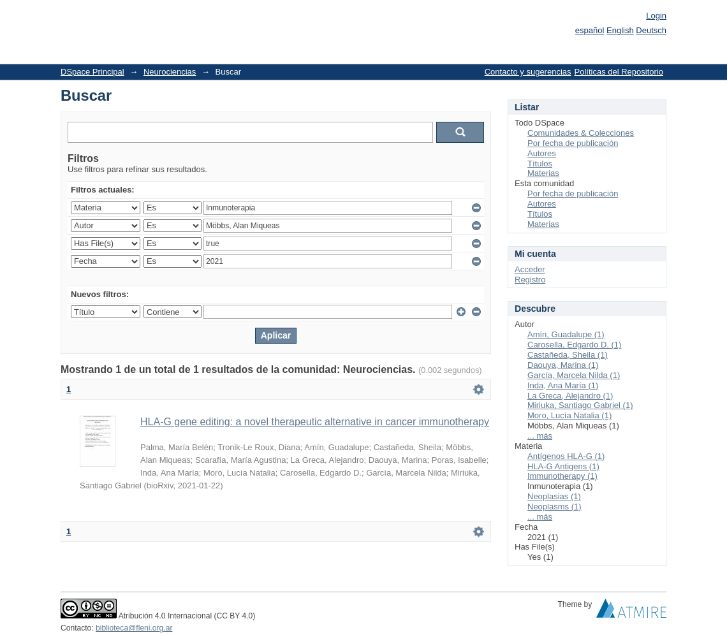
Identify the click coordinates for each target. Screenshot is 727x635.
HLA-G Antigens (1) (563, 466)
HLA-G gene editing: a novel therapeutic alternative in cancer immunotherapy (314, 421)
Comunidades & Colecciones (580, 133)
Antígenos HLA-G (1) (566, 456)
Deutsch (651, 30)
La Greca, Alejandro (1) (570, 395)
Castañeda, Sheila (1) (567, 355)
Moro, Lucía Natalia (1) (569, 415)
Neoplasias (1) (554, 496)
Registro (530, 279)
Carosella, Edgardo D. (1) (574, 344)
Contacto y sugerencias (528, 72)
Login (656, 15)
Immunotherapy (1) (562, 476)
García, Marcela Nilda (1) (573, 375)
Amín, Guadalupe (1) (566, 334)
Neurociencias (169, 72)
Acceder (530, 269)
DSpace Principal (92, 72)
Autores (541, 153)
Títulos (539, 163)
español (590, 30)
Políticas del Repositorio (619, 72)
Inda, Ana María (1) (562, 385)
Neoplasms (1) (554, 506)
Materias (543, 173)
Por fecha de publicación (572, 143)
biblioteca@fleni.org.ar (134, 628)
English (620, 30)
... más (539, 436)
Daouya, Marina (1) (562, 365)
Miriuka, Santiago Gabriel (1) (580, 405)
